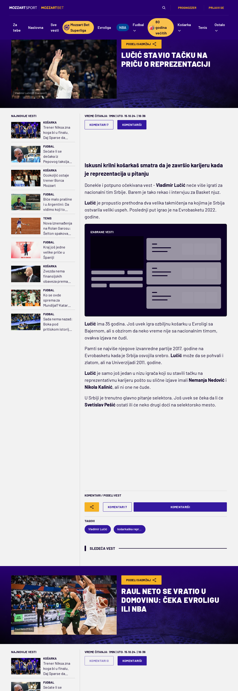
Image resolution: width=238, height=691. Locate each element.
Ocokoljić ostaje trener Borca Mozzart (56, 180)
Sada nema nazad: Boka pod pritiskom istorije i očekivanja (57, 324)
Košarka (50, 122)
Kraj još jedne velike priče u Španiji (54, 252)
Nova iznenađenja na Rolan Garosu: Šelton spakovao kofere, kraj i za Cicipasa (57, 228)
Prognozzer (187, 8)
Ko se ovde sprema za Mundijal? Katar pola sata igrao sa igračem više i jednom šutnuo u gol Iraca (57, 300)
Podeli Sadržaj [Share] (141, 44)
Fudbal (48, 146)
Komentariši (132, 125)
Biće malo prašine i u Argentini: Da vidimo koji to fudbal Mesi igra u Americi (57, 204)
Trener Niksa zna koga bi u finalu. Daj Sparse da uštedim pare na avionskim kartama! (56, 132)
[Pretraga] (163, 7)
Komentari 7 (99, 125)
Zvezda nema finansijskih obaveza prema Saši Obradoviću (56, 276)
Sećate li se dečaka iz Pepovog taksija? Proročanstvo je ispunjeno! (57, 156)
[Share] (92, 507)
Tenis (47, 218)
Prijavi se (216, 8)
